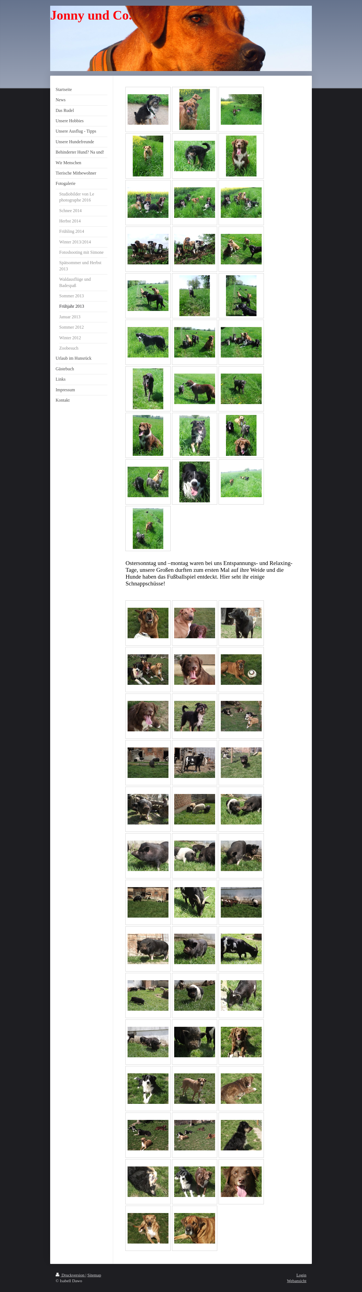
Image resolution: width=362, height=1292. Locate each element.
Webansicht (296, 1280)
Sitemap (94, 1275)
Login (301, 1275)
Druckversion (70, 1275)
